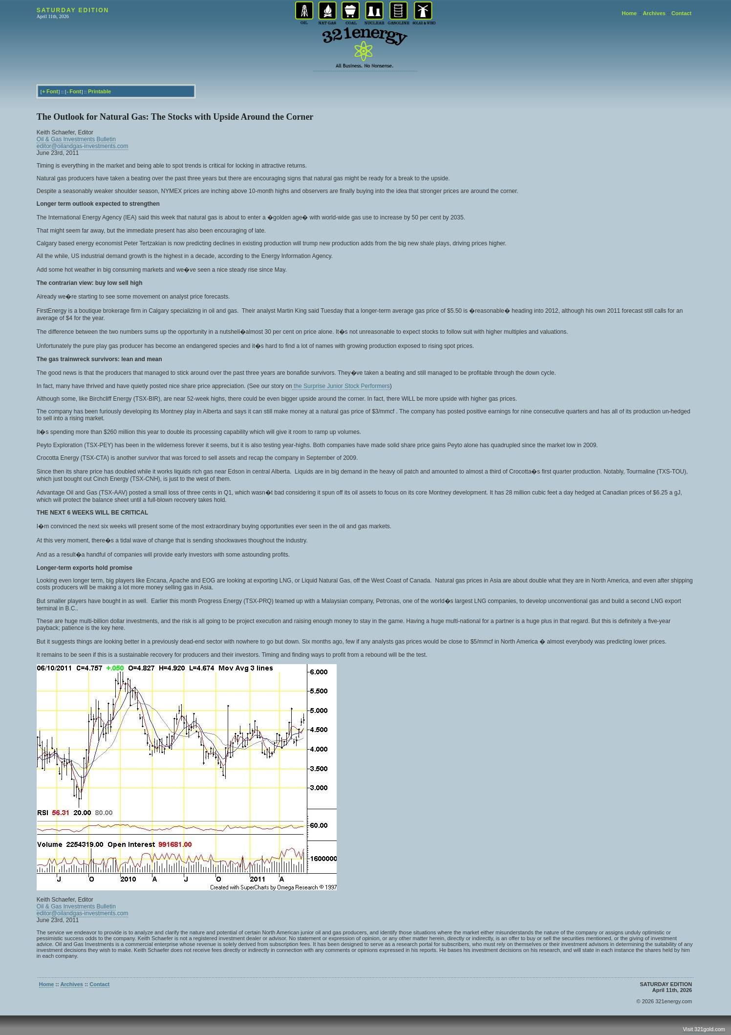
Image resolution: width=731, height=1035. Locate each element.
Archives (654, 13)
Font (52, 91)
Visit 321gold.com (704, 1029)
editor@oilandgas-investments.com (83, 146)
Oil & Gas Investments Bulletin (76, 139)
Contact (681, 13)
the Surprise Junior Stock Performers (341, 386)
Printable (99, 91)
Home (629, 13)
